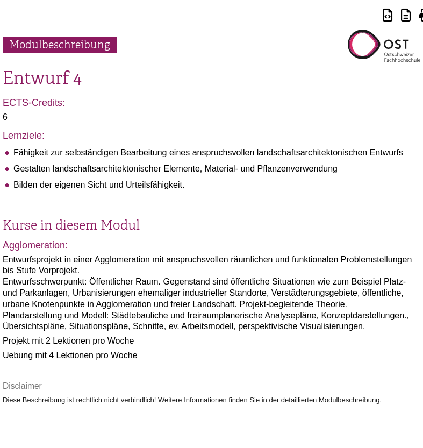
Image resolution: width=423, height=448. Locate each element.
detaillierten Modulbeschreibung (329, 400)
